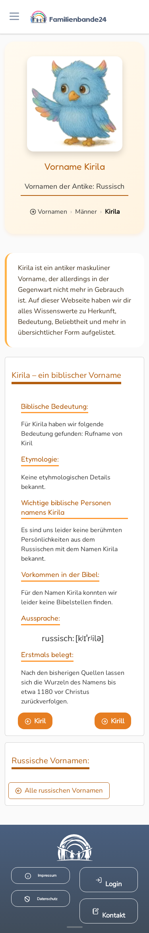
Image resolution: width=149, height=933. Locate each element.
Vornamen (52, 211)
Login (108, 882)
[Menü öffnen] (14, 16)
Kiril (35, 721)
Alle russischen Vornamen (59, 790)
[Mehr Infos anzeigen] (75, 927)
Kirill (113, 721)
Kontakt (108, 914)
